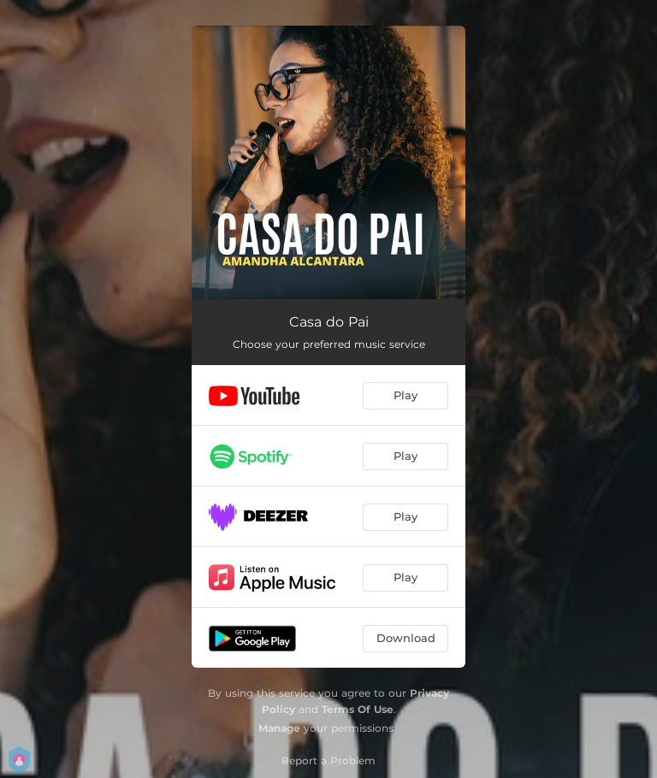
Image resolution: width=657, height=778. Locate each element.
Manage (279, 728)
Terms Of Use (358, 709)
